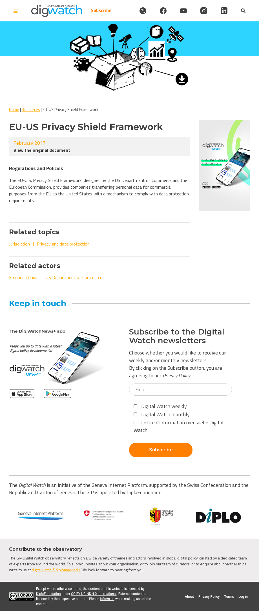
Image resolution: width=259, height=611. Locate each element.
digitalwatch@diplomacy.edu (56, 570)
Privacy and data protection (63, 243)
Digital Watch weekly (160, 406)
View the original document (42, 150)
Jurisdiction (19, 243)
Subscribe (101, 10)
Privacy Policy (176, 375)
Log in (243, 596)
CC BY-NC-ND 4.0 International (93, 593)
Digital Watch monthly (162, 414)
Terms (229, 596)
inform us (107, 598)
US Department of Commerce (74, 277)
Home (14, 109)
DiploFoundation (48, 593)
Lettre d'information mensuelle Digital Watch (178, 426)
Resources (31, 109)
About (189, 596)
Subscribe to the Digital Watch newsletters (176, 336)
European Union (24, 277)
